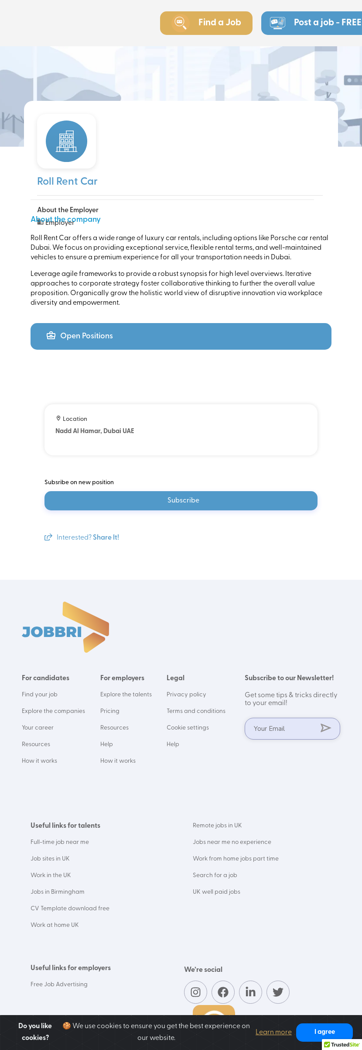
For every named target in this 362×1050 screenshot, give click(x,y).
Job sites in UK (50, 859)
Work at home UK (55, 925)
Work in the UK (51, 875)
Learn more (274, 1032)
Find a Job (206, 23)
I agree (324, 1032)
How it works (39, 761)
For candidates (45, 678)
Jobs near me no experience (232, 842)
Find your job (40, 695)
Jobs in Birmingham (58, 892)
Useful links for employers (71, 968)
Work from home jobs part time (236, 859)
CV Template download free (70, 908)
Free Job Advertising (59, 984)
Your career (38, 728)
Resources (36, 744)
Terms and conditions (196, 711)
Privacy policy (186, 695)
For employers (122, 678)
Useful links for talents (65, 826)
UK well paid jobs (216, 892)
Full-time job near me (60, 842)
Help (106, 744)
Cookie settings (188, 728)
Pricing (110, 711)
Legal (175, 678)
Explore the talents (126, 695)
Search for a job (215, 875)
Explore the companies (53, 711)
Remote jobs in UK (217, 826)
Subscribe (183, 500)
